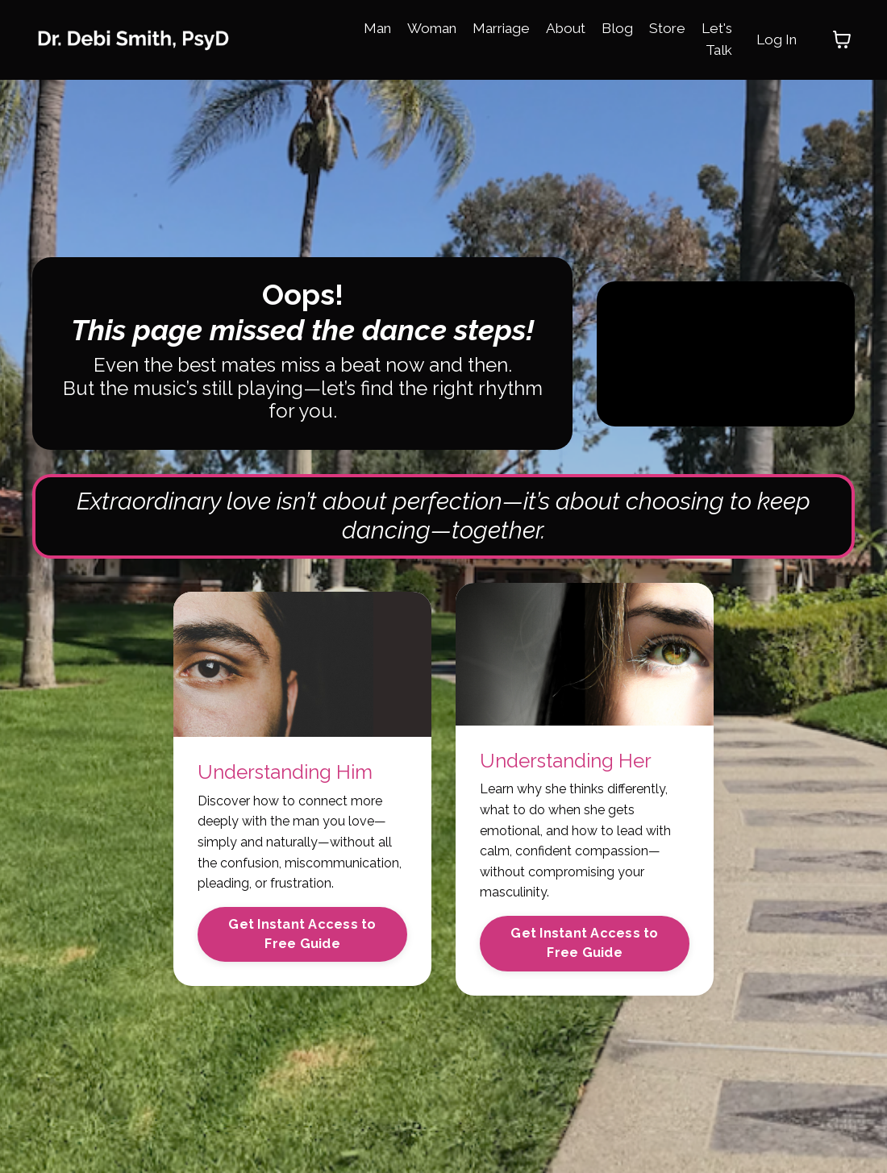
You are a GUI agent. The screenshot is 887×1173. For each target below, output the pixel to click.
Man (358, 27)
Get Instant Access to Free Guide (302, 944)
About (557, 27)
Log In (775, 39)
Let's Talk (712, 39)
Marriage (489, 27)
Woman (416, 27)
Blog (610, 27)
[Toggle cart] (842, 39)
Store (661, 27)
